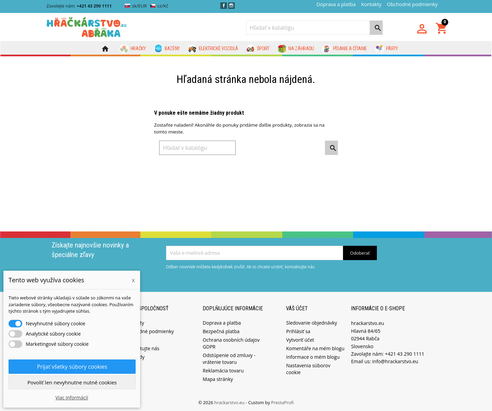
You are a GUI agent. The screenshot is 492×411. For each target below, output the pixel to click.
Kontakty (371, 4)
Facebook (223, 5)
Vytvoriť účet (300, 339)
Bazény (167, 48)
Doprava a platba (336, 4)
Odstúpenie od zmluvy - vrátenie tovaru (229, 358)
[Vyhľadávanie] (314, 27)
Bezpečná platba (221, 331)
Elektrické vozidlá (213, 48)
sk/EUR (136, 6)
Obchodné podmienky (412, 4)
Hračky (133, 48)
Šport (258, 48)
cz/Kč (159, 6)
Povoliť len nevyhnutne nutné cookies (72, 382)
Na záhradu (296, 48)
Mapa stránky (218, 378)
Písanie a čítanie (344, 48)
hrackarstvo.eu (230, 402)
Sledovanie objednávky (311, 322)
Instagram (231, 5)
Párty (386, 48)
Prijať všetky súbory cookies (72, 366)
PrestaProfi (282, 402)
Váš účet (297, 307)
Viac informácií (71, 397)
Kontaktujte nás (141, 348)
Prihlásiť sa (298, 331)
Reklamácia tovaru (223, 370)
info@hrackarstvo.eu (395, 361)
